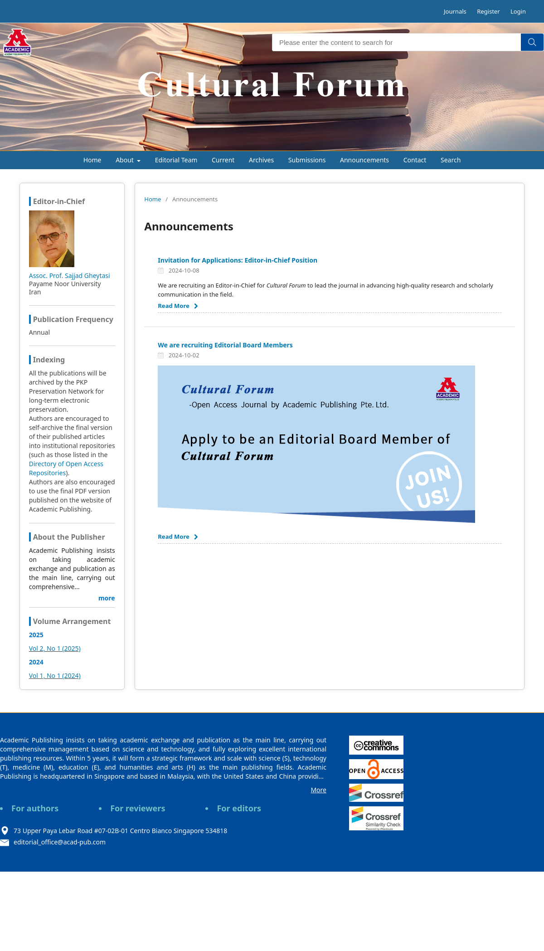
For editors (239, 808)
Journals (455, 11)
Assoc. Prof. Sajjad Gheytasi (69, 275)
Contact (415, 160)
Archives (261, 160)
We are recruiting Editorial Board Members (225, 345)
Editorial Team (176, 160)
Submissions (307, 160)
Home (92, 160)
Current (223, 160)
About (125, 160)
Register (488, 11)
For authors (34, 808)
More (318, 789)
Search (451, 160)
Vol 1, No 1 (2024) (55, 675)
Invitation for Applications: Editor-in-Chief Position (237, 260)
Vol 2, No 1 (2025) (55, 648)
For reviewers (137, 808)
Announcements (364, 160)
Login (518, 11)
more (106, 598)
